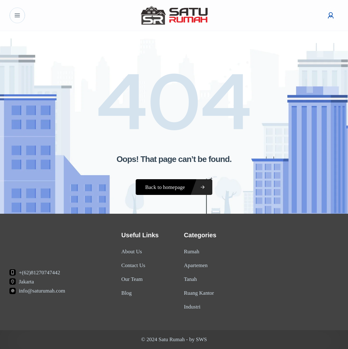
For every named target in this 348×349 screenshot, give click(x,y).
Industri (192, 307)
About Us (131, 252)
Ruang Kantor (199, 293)
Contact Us (133, 265)
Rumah (191, 252)
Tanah (190, 279)
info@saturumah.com (42, 291)
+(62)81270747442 (39, 273)
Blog (126, 293)
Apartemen (196, 265)
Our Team (132, 279)
